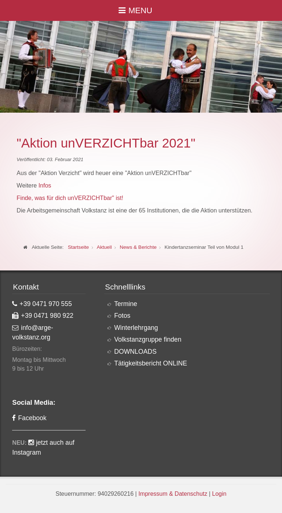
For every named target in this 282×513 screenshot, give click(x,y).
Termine (125, 304)
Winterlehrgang (136, 327)
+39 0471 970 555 (45, 304)
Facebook (32, 418)
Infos (45, 185)
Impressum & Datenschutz (172, 494)
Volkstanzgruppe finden (147, 339)
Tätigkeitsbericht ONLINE (150, 363)
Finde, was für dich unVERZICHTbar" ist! (70, 198)
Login (219, 494)
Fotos (122, 315)
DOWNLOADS (135, 351)
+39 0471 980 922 (47, 315)
